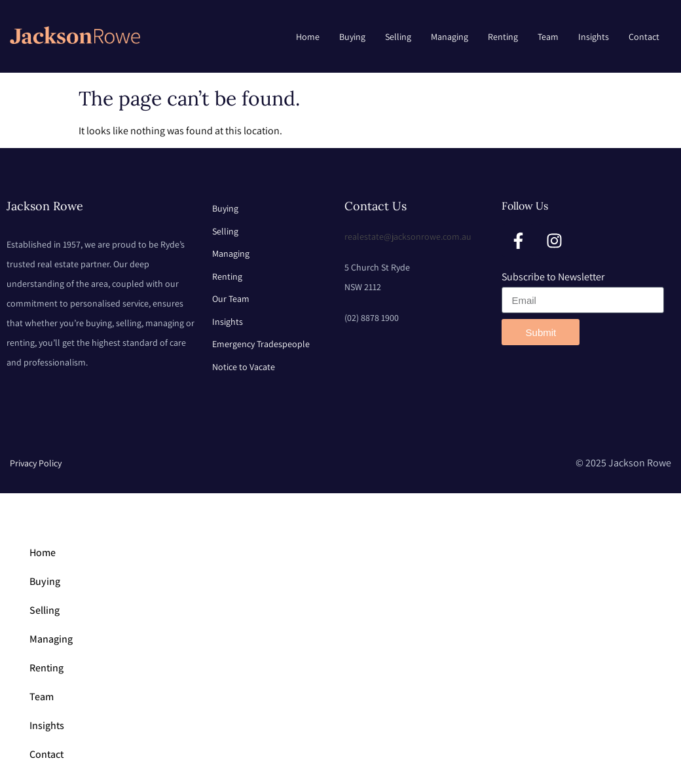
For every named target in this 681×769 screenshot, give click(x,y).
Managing (449, 37)
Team (548, 37)
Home (308, 37)
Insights (593, 37)
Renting (503, 37)
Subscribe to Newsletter (553, 277)
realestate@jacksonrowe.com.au (407, 236)
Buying (352, 37)
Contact (644, 37)
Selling (398, 37)
